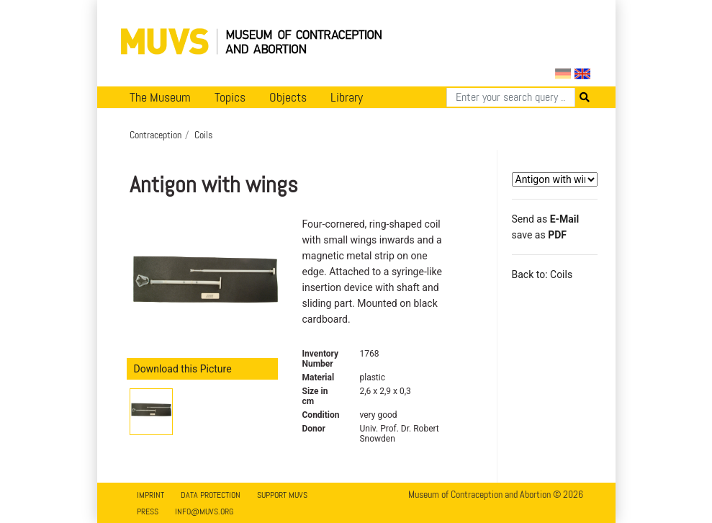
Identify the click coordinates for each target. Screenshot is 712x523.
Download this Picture (183, 369)
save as (539, 235)
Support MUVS (282, 495)
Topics (230, 97)
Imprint (150, 495)
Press (147, 511)
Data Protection (210, 495)
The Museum (160, 97)
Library (346, 97)
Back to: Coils (542, 274)
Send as (546, 219)
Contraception (155, 134)
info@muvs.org (204, 511)
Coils (203, 134)
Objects (288, 97)
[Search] (510, 97)
